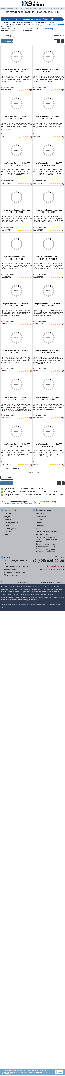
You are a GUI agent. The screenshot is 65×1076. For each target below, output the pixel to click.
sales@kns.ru (58, 566)
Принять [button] (59, 1072)
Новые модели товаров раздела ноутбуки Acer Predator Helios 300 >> (32, 19)
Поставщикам (10, 529)
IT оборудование (11, 523)
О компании (9, 514)
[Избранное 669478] (62, 133)
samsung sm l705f (32, 504)
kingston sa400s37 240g (46, 502)
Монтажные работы (12, 575)
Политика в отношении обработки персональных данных (46, 539)
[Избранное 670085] (62, 320)
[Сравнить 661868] (26, 86)
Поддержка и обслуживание (16, 566)
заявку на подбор (46, 29)
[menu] (2, 3)
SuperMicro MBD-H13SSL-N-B (12, 504)
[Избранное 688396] (30, 414)
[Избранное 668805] (30, 320)
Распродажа (41, 517)
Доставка (40, 526)
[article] (7, 41)
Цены (6, 526)
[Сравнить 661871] (26, 227)
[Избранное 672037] (30, 367)
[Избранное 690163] (62, 274)
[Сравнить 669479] (26, 180)
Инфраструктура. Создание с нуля (16, 562)
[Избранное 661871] (30, 227)
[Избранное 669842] (30, 461)
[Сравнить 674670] (58, 461)
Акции (38, 529)
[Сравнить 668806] (26, 133)
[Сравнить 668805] (26, 321)
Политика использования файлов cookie (46, 533)
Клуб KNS (40, 514)
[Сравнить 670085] (58, 321)
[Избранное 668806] (30, 133)
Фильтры (7, 36)
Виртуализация (10, 569)
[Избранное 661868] (30, 86)
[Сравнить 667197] (26, 274)
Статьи (7, 535)
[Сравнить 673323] (58, 367)
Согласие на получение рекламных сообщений (45, 550)
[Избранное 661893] (62, 414)
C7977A (32, 502)
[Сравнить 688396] (26, 414)
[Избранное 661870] (62, 86)
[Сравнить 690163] (58, 274)
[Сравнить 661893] (58, 414)
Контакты (8, 520)
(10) (25, 90)
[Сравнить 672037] (26, 367)
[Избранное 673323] (62, 367)
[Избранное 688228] (62, 227)
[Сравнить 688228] (58, 227)
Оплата (39, 523)
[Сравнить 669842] (26, 461)
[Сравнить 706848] (58, 180)
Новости (7, 532)
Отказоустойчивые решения (16, 572)
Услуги (7, 517)
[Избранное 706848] (62, 180)
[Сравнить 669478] (58, 133)
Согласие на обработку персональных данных (45, 545)
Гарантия (39, 520)
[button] (55, 41)
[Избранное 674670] (62, 461)
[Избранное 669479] (30, 180)
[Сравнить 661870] (58, 86)
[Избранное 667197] (30, 274)
